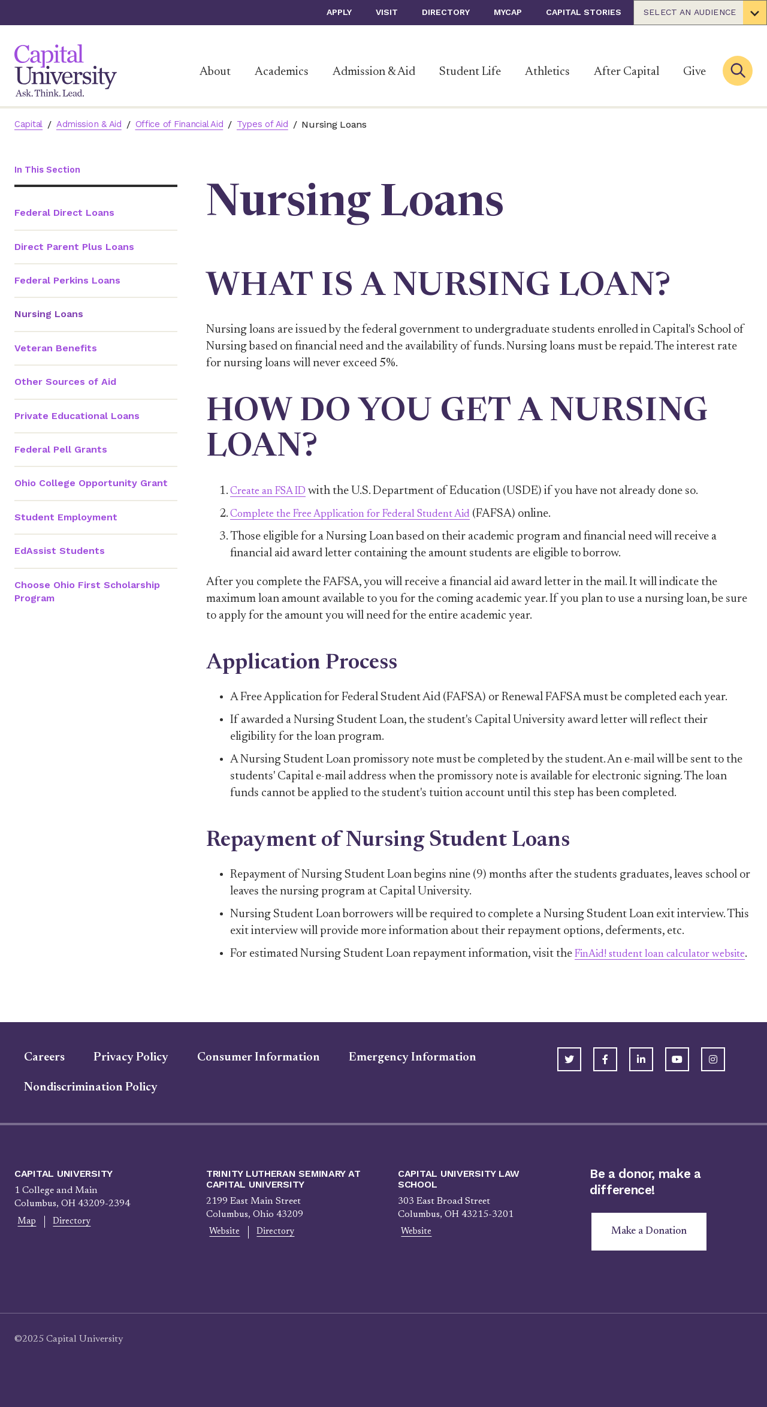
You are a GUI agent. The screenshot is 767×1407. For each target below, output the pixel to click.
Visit (387, 12)
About (215, 72)
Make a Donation (652, 1249)
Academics (282, 72)
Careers (34, 1074)
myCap (508, 12)
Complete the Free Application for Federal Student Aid (365, 514)
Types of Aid (282, 124)
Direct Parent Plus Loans (74, 247)
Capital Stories (583, 12)
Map (24, 1239)
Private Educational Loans (77, 416)
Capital (30, 124)
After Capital (626, 72)
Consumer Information (249, 1074)
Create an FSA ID (273, 491)
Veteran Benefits (55, 348)
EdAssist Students (59, 552)
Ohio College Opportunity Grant (91, 484)
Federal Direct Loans (64, 213)
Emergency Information (403, 1074)
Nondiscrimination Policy (81, 1104)
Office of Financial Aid (193, 124)
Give (694, 72)
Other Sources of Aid (65, 382)
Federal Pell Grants (60, 450)
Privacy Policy (121, 1074)
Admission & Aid (374, 72)
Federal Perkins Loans (67, 281)
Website (221, 1249)
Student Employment (65, 517)
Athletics (547, 72)
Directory (446, 12)
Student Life (470, 72)
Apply (339, 12)
